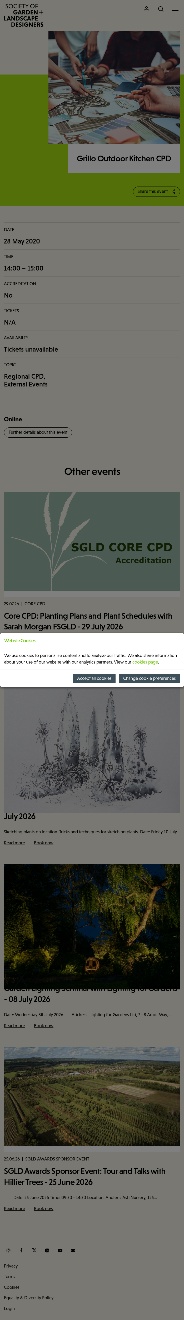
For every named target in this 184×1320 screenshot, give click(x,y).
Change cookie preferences (149, 678)
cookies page (145, 662)
